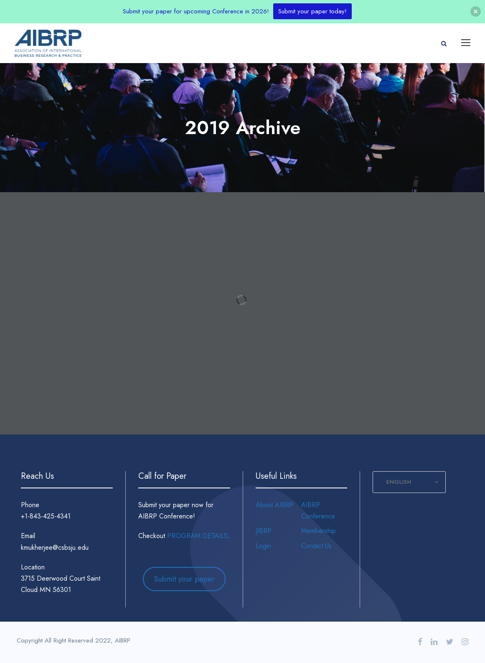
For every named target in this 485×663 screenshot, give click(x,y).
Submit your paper (184, 579)
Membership (318, 531)
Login (263, 546)
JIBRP (264, 531)
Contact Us (316, 546)
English (398, 482)
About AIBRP (275, 505)
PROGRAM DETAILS (197, 536)
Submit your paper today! (312, 11)
